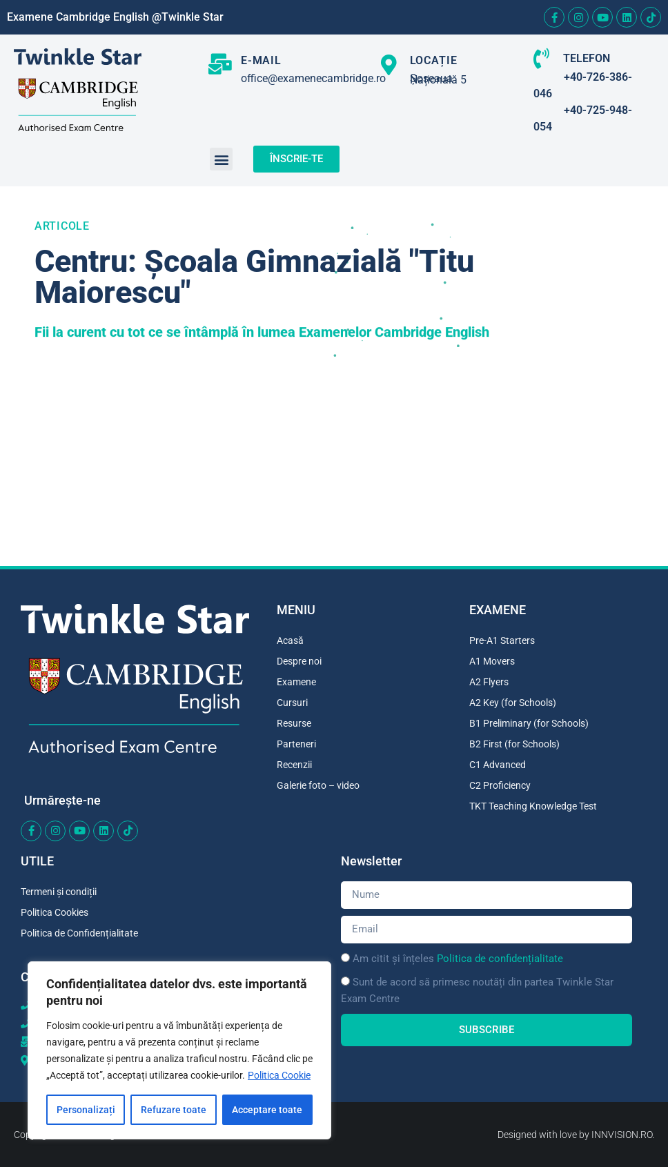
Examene (296, 681)
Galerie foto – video (318, 785)
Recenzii (294, 764)
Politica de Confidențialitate (79, 933)
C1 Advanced (497, 764)
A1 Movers (492, 661)
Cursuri (292, 702)
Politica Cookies (54, 912)
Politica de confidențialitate (500, 958)
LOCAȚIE (434, 60)
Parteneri (296, 743)
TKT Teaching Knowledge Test (533, 806)
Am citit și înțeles (458, 958)
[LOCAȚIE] (389, 65)
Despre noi (299, 661)
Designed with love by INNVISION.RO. (576, 1134)
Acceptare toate (267, 1109)
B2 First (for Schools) (514, 743)
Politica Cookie (279, 1075)
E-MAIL (261, 60)
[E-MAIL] (220, 64)
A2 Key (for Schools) (512, 702)
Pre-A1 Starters (502, 640)
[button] (221, 159)
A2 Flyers (489, 681)
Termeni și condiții (59, 891)
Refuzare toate (173, 1109)
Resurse (294, 723)
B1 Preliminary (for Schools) (529, 723)
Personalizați (86, 1109)
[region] (179, 1050)
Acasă (290, 640)
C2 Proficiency (500, 785)
